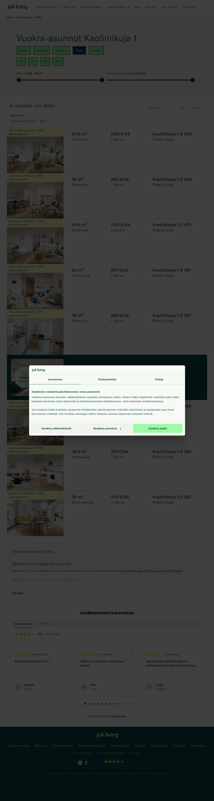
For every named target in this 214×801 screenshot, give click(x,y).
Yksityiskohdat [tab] (107, 379)
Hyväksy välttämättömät (56, 428)
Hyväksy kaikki (158, 428)
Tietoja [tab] (159, 379)
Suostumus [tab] (55, 379)
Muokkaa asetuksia (107, 428)
